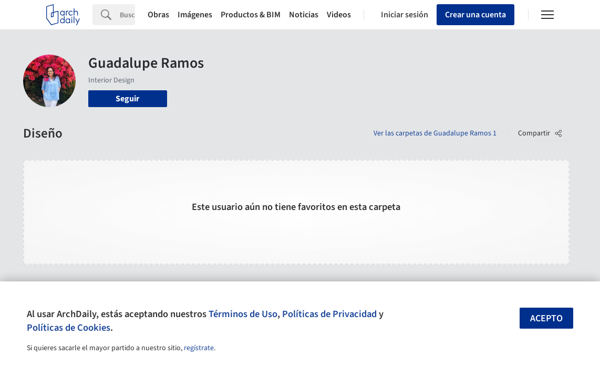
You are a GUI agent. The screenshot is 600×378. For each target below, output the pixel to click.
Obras (158, 14)
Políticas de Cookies (68, 327)
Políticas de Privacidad (329, 314)
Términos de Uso (243, 314)
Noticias (303, 14)
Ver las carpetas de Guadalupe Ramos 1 (435, 133)
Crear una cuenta (475, 14)
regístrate (199, 348)
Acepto (546, 318)
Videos (339, 14)
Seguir (127, 98)
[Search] (127, 14)
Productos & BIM (251, 14)
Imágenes (195, 14)
